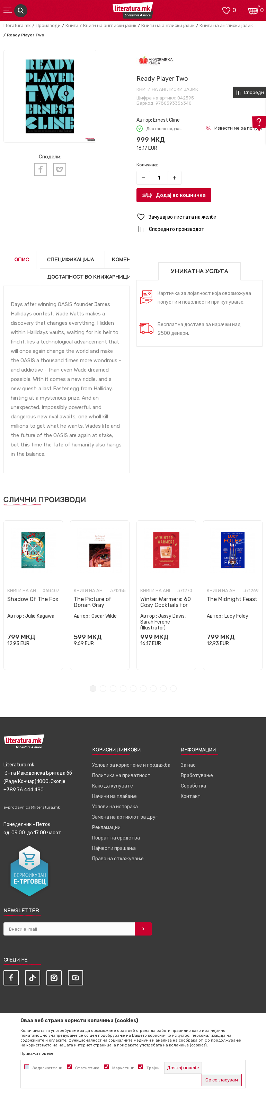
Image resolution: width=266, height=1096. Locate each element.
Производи (48, 25)
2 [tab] (103, 688)
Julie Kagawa (39, 616)
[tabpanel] (33, 595)
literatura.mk (17, 25)
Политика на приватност (121, 775)
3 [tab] (113, 688)
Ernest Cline (166, 120)
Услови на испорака (115, 807)
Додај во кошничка (181, 195)
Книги (71, 25)
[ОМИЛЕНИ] (226, 9)
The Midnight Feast (232, 599)
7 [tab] (153, 688)
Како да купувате (112, 786)
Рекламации (106, 827)
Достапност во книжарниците (92, 277)
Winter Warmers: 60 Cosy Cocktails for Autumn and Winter (166, 605)
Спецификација (70, 259)
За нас (188, 765)
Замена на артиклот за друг (125, 817)
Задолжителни (47, 1068)
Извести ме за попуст (238, 128)
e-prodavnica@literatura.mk (31, 807)
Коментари (128, 259)
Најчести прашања (114, 848)
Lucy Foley (236, 616)
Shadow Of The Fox (33, 599)
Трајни (153, 1068)
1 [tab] (93, 688)
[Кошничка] (254, 9)
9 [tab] (173, 688)
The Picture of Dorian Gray (93, 602)
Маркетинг (123, 1068)
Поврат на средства (116, 838)
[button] (199, 217)
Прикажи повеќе (36, 1053)
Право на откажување (118, 859)
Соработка (193, 786)
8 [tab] (163, 688)
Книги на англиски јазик (109, 25)
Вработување (197, 775)
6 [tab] (143, 688)
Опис (21, 259)
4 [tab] (123, 688)
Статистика (87, 1068)
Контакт (191, 796)
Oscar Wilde (104, 616)
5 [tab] (133, 688)
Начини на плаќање (114, 796)
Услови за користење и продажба (131, 765)
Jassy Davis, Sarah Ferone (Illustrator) (163, 622)
